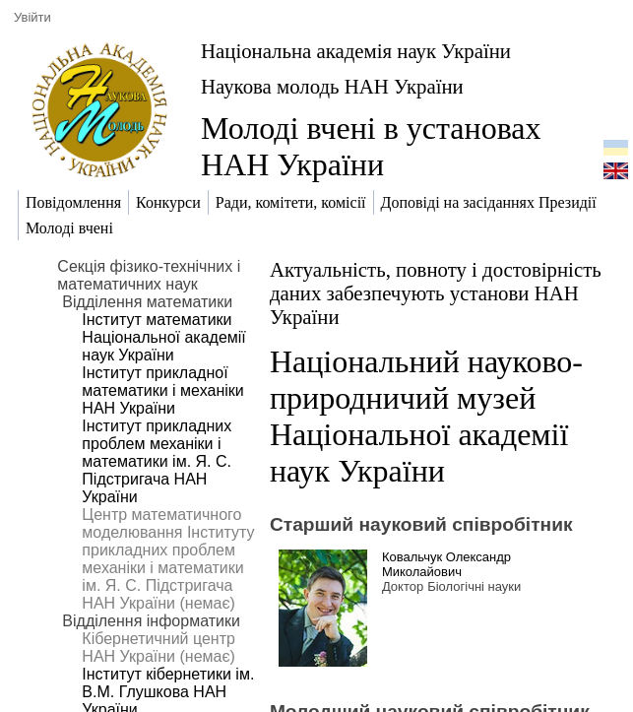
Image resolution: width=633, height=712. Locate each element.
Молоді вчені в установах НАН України (371, 146)
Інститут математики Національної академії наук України (163, 337)
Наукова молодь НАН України (332, 86)
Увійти (32, 17)
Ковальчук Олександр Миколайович (446, 564)
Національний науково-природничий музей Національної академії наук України (426, 416)
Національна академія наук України (356, 50)
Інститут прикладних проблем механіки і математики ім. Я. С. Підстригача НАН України (156, 461)
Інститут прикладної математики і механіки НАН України (162, 390)
